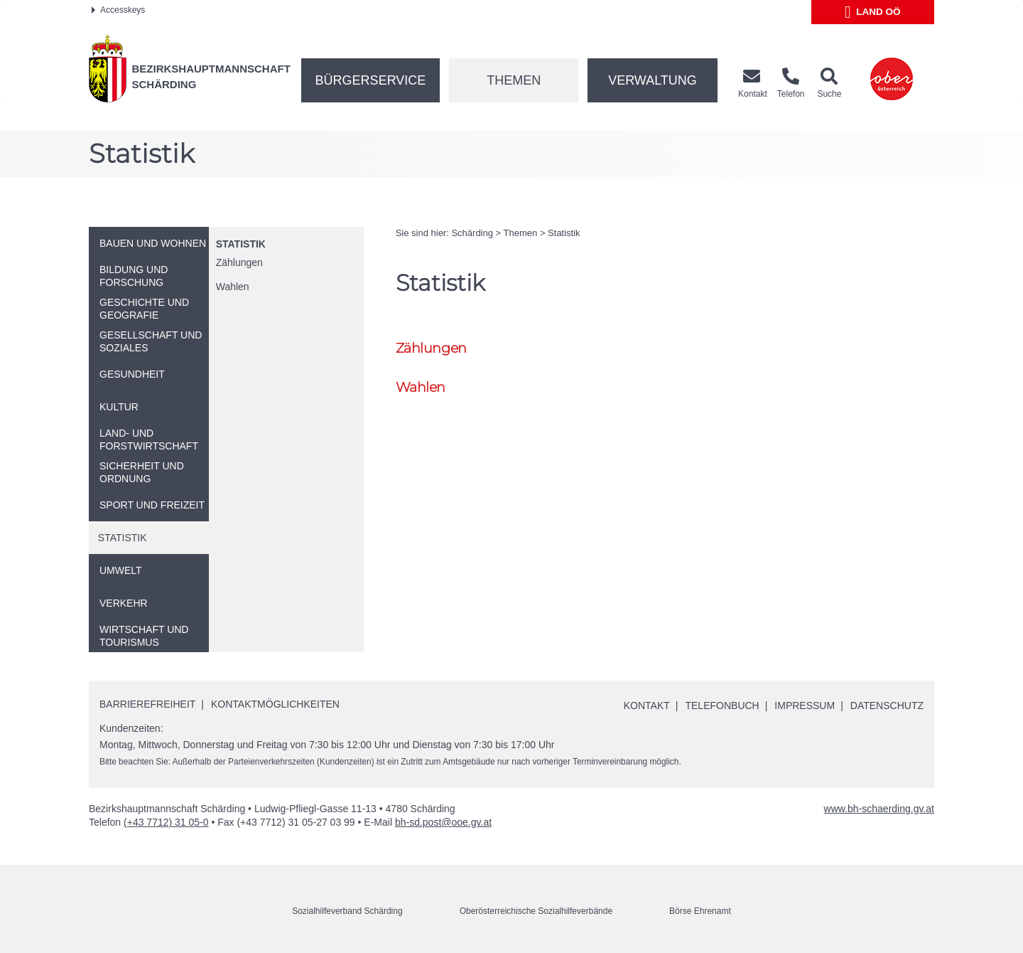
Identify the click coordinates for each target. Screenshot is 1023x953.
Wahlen (232, 286)
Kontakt (647, 705)
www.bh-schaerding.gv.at (879, 808)
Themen (514, 80)
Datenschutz (887, 705)
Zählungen (239, 262)
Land (873, 12)
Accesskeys (118, 10)
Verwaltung (652, 80)
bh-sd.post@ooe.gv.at (443, 822)
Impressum (804, 705)
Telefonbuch (722, 705)
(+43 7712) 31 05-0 (166, 822)
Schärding (472, 233)
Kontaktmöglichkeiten (275, 704)
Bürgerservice (370, 80)
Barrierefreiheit (147, 704)
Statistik (241, 244)
